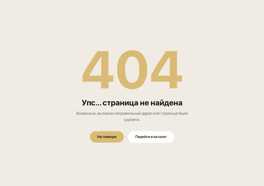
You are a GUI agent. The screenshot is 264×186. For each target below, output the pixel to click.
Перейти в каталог (151, 137)
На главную (107, 137)
